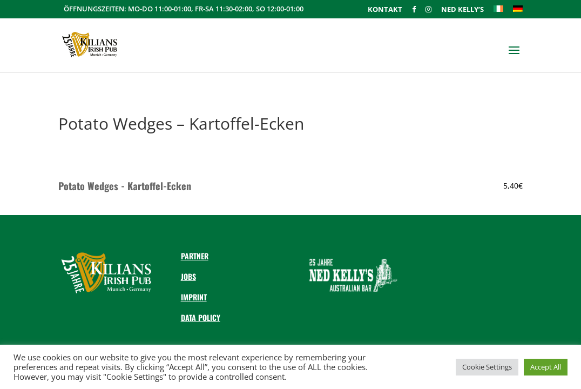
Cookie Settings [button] (487, 367)
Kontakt (385, 10)
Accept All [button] (545, 367)
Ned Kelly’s (462, 10)
